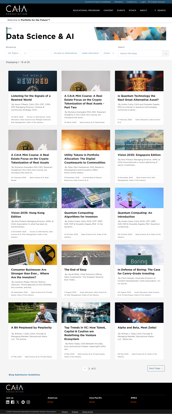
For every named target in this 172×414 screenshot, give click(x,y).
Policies (75, 412)
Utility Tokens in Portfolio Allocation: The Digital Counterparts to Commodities (84, 158)
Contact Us (132, 2)
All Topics (13, 53)
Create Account (158, 2)
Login (143, 2)
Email (50, 402)
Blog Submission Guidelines (24, 374)
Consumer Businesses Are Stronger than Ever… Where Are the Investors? (30, 273)
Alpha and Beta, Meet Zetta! (137, 327)
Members (119, 2)
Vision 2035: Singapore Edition (139, 155)
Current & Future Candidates (98, 2)
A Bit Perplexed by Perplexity (31, 327)
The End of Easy (75, 269)
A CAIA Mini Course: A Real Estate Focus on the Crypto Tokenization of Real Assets (30, 158)
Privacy (65, 412)
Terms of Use (87, 412)
